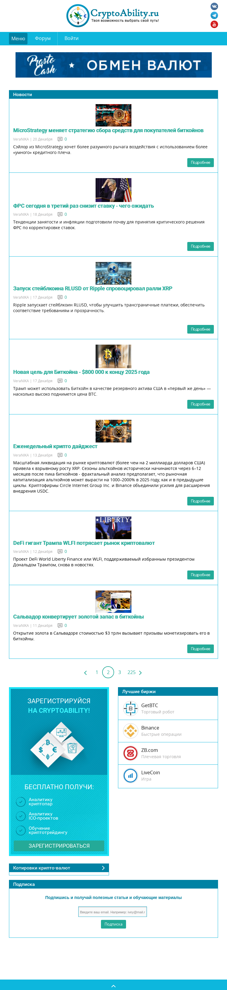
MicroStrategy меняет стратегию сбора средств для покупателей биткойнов (108, 130)
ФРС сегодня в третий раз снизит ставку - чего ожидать (83, 206)
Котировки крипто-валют (41, 868)
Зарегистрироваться (59, 846)
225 (132, 672)
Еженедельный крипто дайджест (55, 446)
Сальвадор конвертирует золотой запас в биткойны (78, 616)
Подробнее (200, 162)
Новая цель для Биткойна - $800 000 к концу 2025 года (81, 372)
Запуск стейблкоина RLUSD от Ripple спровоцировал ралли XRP (92, 288)
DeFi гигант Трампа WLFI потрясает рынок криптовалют (84, 543)
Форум (43, 38)
